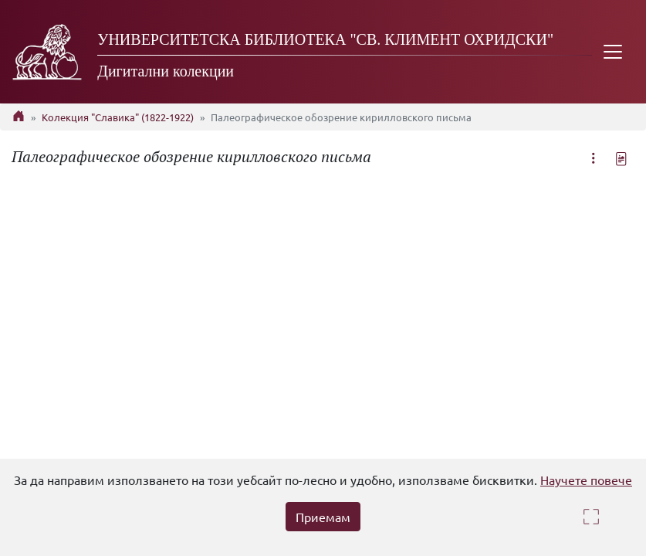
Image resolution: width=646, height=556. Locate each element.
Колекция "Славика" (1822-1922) (118, 117)
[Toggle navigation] (613, 51)
